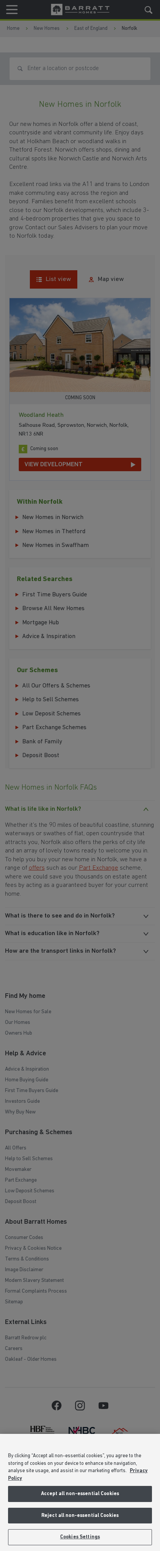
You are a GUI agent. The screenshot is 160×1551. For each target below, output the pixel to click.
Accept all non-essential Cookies (80, 1493)
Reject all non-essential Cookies (80, 1515)
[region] (80, 1492)
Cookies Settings (80, 1537)
